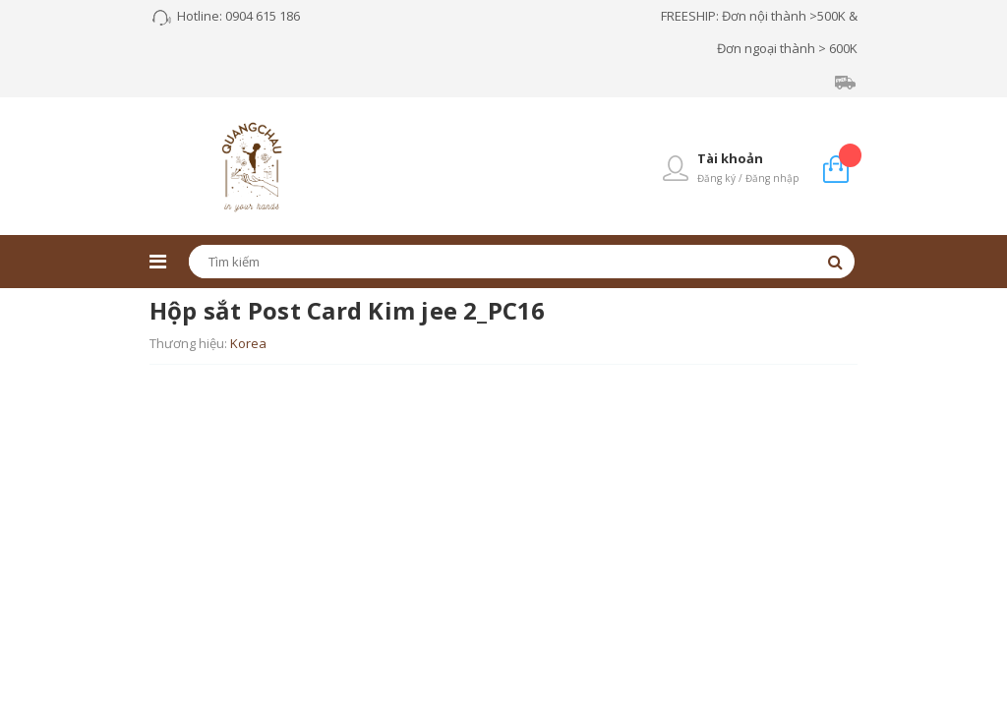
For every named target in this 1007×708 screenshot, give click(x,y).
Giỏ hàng (850, 155)
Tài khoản (730, 158)
